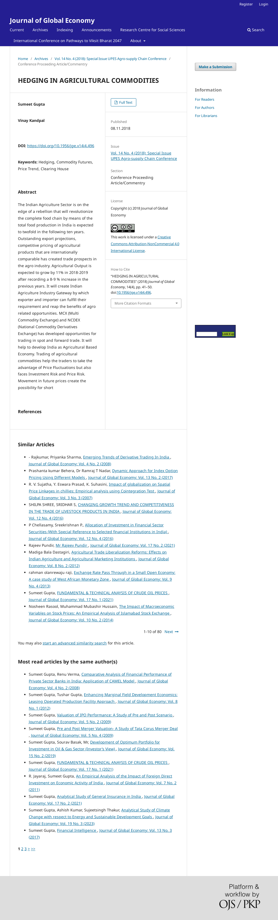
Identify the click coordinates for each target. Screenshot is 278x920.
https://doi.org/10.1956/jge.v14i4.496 (60, 145)
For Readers (204, 99)
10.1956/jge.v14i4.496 (134, 292)
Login (263, 4)
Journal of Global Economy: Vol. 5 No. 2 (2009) (70, 721)
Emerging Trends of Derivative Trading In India (126, 457)
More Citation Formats (133, 303)
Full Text (125, 102)
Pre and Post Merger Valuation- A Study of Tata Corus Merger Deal (117, 728)
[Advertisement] (211, 221)
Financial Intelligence (77, 830)
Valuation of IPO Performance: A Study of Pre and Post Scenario (115, 714)
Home (23, 58)
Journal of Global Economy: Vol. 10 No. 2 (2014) (71, 619)
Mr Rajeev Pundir (72, 545)
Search (255, 29)
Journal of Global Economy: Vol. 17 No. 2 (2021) (132, 545)
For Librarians (206, 115)
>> (33, 848)
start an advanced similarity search (75, 643)
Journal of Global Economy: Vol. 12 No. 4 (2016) (71, 538)
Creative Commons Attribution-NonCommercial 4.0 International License (145, 244)
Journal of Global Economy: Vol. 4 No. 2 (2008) (70, 463)
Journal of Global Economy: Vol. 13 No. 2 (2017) (130, 477)
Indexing (65, 29)
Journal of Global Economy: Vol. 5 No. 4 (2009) (72, 735)
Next (169, 631)
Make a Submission (215, 66)
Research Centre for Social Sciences (152, 29)
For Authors (204, 107)
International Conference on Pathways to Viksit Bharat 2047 (68, 40)
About (136, 40)
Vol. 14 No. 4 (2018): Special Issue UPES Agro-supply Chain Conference (110, 58)
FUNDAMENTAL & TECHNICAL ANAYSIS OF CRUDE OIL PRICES (113, 592)
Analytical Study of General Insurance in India (99, 796)
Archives (40, 29)
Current (17, 29)
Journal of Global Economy (52, 20)
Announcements (97, 29)
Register (246, 4)
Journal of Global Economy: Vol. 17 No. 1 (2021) (71, 599)
